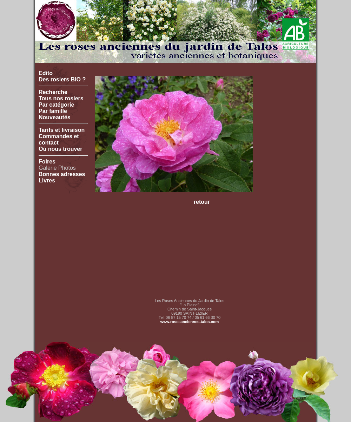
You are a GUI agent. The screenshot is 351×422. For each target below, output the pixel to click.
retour (202, 202)
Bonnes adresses (62, 174)
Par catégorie (56, 105)
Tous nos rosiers (61, 98)
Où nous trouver (60, 149)
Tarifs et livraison (62, 130)
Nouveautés (55, 117)
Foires (47, 162)
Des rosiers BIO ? (62, 79)
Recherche (53, 92)
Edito (46, 73)
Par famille (53, 111)
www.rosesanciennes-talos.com (189, 322)
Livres (47, 180)
